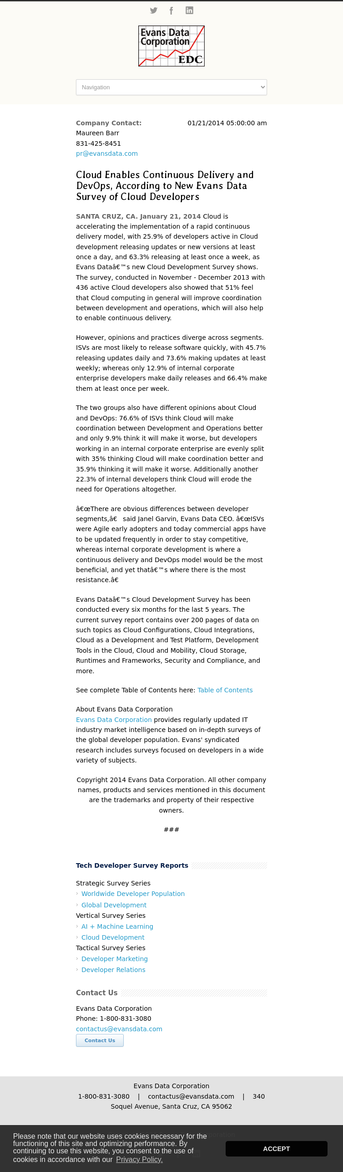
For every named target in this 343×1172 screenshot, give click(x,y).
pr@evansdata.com (107, 153)
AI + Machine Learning (117, 926)
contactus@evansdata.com (119, 1029)
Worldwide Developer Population (133, 893)
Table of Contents (225, 690)
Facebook (171, 10)
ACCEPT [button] (276, 1148)
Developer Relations (113, 969)
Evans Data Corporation (114, 719)
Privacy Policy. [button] (139, 1159)
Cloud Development (113, 937)
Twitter (153, 10)
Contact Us (100, 1041)
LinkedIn (190, 10)
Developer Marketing (114, 958)
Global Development (113, 905)
